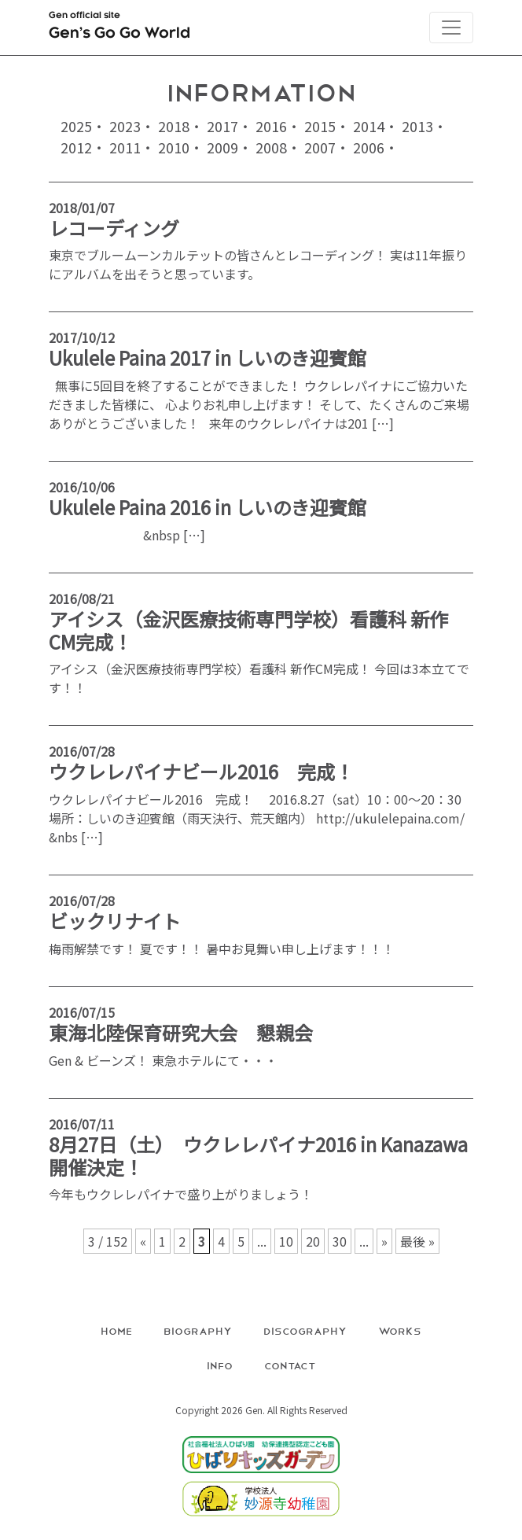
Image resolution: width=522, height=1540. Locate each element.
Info (220, 1365)
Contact (290, 1365)
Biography (198, 1330)
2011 (125, 147)
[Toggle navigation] (451, 27)
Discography (305, 1330)
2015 (320, 126)
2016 (271, 126)
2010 (173, 147)
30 (340, 1241)
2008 (271, 147)
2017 (222, 126)
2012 (76, 147)
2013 (417, 126)
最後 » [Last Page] (417, 1241)
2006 (368, 147)
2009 (222, 147)
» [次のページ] (384, 1241)
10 (286, 1241)
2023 (125, 126)
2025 (76, 126)
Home (116, 1330)
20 (313, 1241)
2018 (173, 126)
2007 (320, 147)
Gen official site (119, 28)
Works (399, 1330)
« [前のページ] (143, 1241)
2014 (368, 126)
